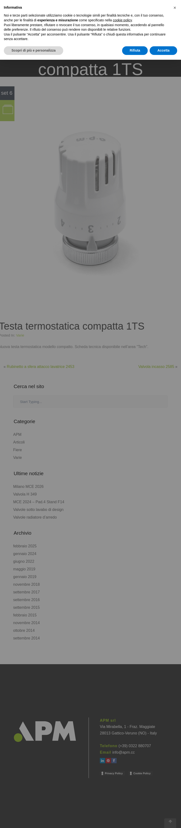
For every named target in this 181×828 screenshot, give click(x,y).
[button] (175, 8)
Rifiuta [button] (135, 50)
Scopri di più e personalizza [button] (33, 50)
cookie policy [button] (122, 20)
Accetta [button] (163, 50)
